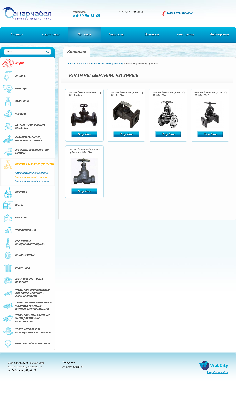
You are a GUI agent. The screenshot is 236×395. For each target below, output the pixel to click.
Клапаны (14, 193)
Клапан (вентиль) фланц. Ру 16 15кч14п (85, 94)
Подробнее (84, 134)
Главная (17, 34)
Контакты (185, 34)
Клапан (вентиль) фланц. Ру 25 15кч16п (169, 94)
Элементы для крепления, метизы (25, 152)
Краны (12, 205)
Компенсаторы (18, 256)
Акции (13, 63)
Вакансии (152, 34)
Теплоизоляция (19, 230)
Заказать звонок (180, 13)
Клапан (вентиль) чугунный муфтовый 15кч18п (85, 151)
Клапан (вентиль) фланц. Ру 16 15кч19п (127, 94)
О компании (50, 34)
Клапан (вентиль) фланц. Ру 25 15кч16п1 (210, 94)
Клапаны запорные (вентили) (28, 164)
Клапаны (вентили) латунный (32, 181)
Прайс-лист (118, 34)
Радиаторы (16, 268)
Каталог (84, 34)
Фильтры (14, 218)
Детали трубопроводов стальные (23, 126)
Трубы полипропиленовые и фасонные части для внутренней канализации (27, 306)
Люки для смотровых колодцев (22, 281)
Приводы (14, 89)
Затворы (14, 76)
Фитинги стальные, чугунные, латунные (22, 139)
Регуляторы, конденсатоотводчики (23, 243)
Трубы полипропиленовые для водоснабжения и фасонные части (26, 293)
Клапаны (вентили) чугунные (31, 177)
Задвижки (15, 101)
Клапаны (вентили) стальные (31, 173)
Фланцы (14, 114)
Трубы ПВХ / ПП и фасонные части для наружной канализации (26, 319)
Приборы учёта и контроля (26, 344)
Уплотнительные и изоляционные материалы (26, 331)
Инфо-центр (219, 34)
